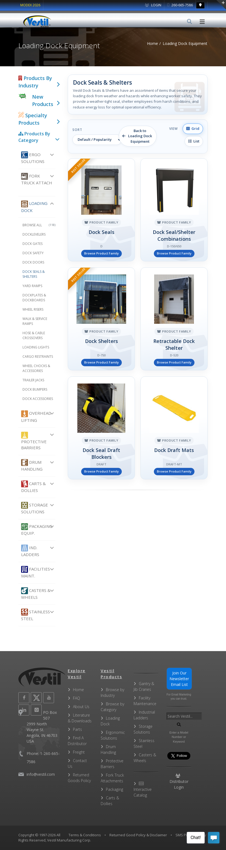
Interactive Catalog (143, 790)
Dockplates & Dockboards (34, 297)
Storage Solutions (34, 508)
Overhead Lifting (36, 416)
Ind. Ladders (30, 551)
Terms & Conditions (85, 834)
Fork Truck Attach (36, 179)
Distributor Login (179, 782)
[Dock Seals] (101, 210)
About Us (81, 706)
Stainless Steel (35, 615)
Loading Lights (35, 347)
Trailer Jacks (33, 380)
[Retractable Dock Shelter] (174, 319)
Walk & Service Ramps (34, 321)
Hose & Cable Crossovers (33, 335)
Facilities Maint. (35, 572)
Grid (192, 128)
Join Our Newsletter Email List (179, 678)
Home (78, 689)
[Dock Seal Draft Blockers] (101, 428)
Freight (79, 752)
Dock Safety (33, 253)
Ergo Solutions (32, 157)
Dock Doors (33, 262)
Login (153, 5)
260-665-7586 (180, 5)
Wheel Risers (32, 309)
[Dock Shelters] (101, 319)
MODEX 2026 (30, 5)
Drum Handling (32, 465)
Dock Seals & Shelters (33, 274)
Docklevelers (34, 234)
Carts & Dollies (33, 486)
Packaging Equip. (36, 529)
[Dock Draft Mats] (174, 428)
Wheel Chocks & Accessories (36, 368)
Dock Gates (32, 243)
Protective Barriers (34, 441)
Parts (77, 729)
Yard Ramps (32, 286)
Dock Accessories (37, 398)
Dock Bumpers (34, 389)
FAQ (76, 698)
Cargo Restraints (37, 356)
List (193, 141)
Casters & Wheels (35, 593)
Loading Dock (34, 207)
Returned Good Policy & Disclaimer (138, 834)
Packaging (114, 789)
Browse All (38, 225)
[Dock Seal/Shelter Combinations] (174, 210)
